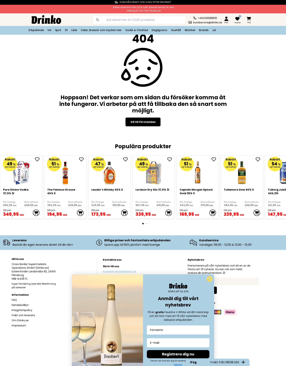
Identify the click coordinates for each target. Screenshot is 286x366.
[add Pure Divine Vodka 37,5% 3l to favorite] (38, 159)
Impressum (19, 325)
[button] (224, 272)
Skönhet (190, 30)
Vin (49, 30)
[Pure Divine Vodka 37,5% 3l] (21, 171)
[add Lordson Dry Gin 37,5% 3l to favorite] (171, 159)
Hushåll (176, 30)
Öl (66, 30)
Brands (203, 30)
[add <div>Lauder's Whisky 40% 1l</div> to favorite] (126, 159)
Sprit (58, 30)
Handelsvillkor (20, 305)
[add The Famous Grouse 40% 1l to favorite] (82, 159)
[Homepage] (43, 19)
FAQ (14, 300)
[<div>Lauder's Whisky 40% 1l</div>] (109, 171)
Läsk (74, 30)
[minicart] (249, 20)
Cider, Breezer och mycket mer (101, 30)
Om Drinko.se (20, 320)
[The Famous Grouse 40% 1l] (65, 171)
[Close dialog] (209, 358)
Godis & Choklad (136, 30)
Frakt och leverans (23, 315)
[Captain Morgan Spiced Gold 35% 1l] (198, 171)
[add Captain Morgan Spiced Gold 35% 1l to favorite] (215, 159)
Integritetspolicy (22, 310)
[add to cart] (36, 213)
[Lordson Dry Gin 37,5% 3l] (153, 171)
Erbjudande (36, 30)
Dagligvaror (159, 30)
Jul (214, 30)
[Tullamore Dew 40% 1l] (242, 171)
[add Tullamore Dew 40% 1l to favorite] (259, 159)
